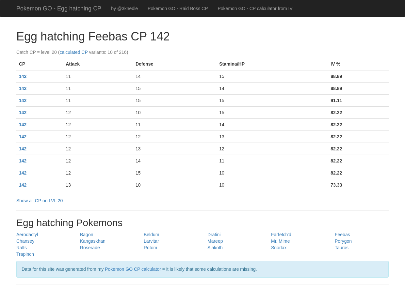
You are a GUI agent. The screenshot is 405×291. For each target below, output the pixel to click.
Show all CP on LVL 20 (39, 200)
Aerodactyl (27, 234)
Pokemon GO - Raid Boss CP (178, 8)
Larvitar (151, 241)
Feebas (342, 234)
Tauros (341, 247)
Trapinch (25, 254)
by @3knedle (124, 8)
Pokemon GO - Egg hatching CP (58, 8)
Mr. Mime (280, 241)
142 (22, 76)
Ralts (21, 247)
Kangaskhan (92, 241)
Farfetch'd (281, 234)
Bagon (86, 234)
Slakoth (215, 247)
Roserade (90, 247)
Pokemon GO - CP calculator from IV (255, 8)
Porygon (343, 241)
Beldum (151, 234)
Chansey (25, 241)
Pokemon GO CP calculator (133, 269)
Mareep (215, 241)
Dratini (213, 234)
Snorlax (278, 247)
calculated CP (73, 52)
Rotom (150, 247)
